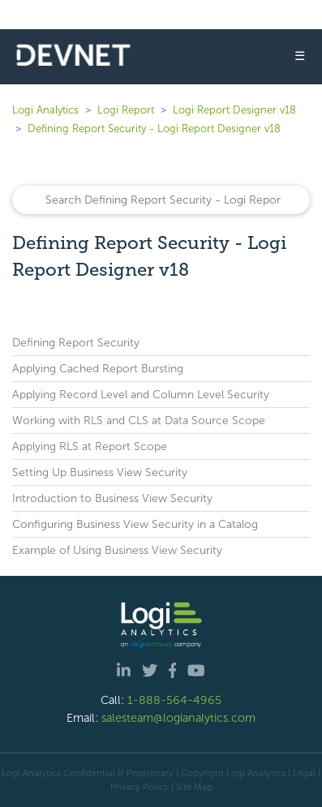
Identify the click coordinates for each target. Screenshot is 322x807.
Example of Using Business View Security (117, 550)
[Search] (161, 200)
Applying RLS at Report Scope (89, 446)
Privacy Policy (139, 786)
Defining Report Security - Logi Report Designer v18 (154, 128)
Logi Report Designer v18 (234, 110)
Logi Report (125, 110)
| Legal (302, 773)
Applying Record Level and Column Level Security (140, 394)
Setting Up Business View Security (99, 472)
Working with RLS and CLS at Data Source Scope (138, 420)
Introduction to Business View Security (112, 498)
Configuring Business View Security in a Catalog (135, 524)
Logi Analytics (45, 110)
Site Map (194, 786)
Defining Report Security (76, 343)
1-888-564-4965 (174, 700)
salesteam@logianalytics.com (178, 717)
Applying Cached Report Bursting (97, 369)
